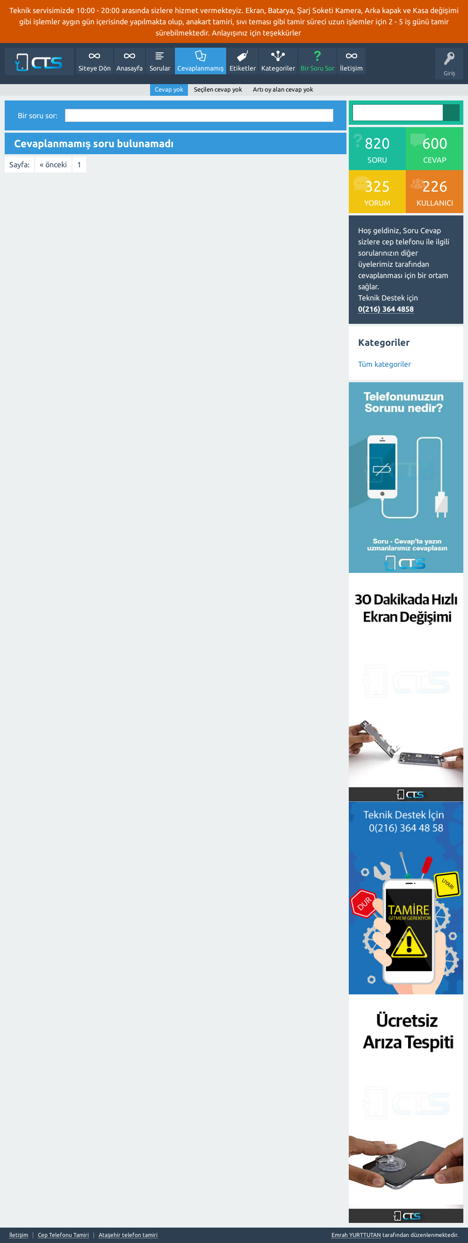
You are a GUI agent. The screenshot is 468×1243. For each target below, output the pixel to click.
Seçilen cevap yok (218, 89)
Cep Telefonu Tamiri (63, 1235)
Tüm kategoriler (384, 364)
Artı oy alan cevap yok (283, 89)
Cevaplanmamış (200, 68)
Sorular (160, 68)
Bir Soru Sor (317, 68)
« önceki (53, 164)
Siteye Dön (95, 68)
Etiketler (243, 68)
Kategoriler (278, 68)
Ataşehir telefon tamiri (128, 1235)
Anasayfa (129, 68)
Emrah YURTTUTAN (356, 1235)
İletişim (351, 68)
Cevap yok (169, 89)
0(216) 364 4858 (386, 309)
